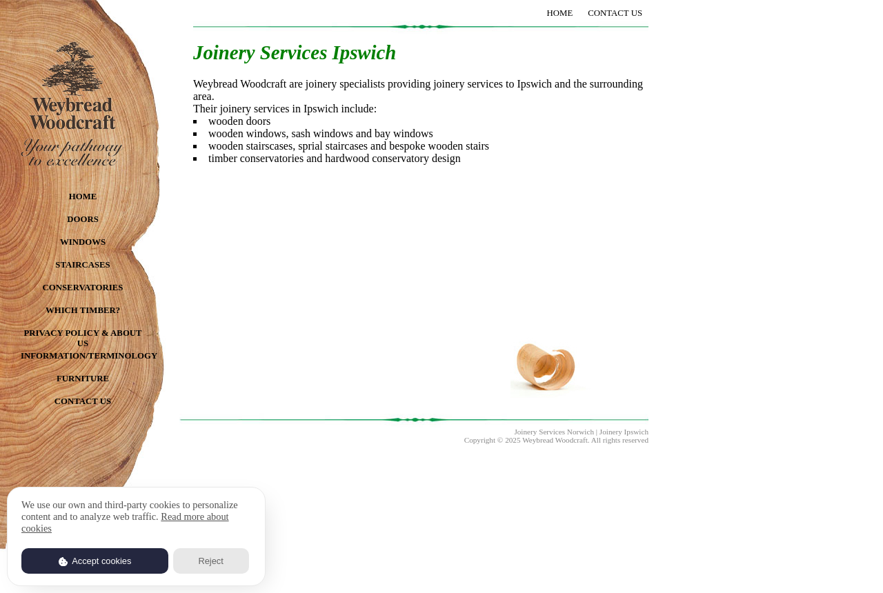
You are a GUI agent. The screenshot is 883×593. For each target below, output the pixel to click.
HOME (83, 196)
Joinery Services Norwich (554, 432)
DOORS (83, 219)
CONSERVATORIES (83, 287)
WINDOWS (83, 242)
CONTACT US (82, 401)
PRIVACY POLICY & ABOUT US (82, 336)
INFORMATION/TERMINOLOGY (83, 356)
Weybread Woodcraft (555, 440)
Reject (210, 561)
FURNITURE (83, 378)
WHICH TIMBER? (83, 310)
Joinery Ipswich (623, 432)
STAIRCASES (82, 265)
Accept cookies (95, 561)
